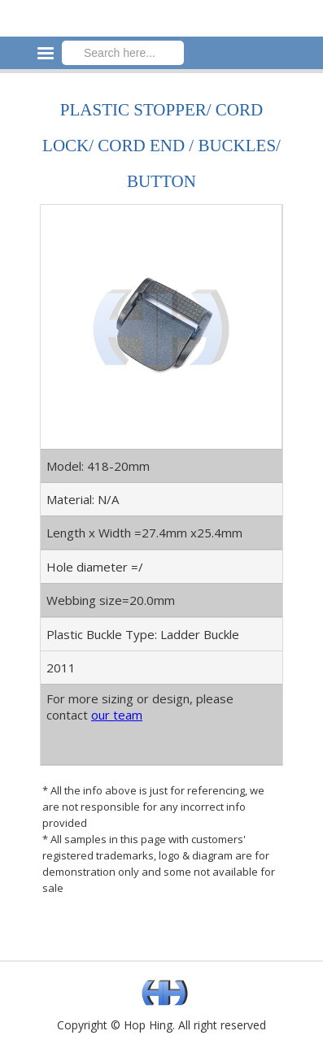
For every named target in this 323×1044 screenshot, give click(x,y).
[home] (161, 11)
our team (116, 715)
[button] (308, 24)
